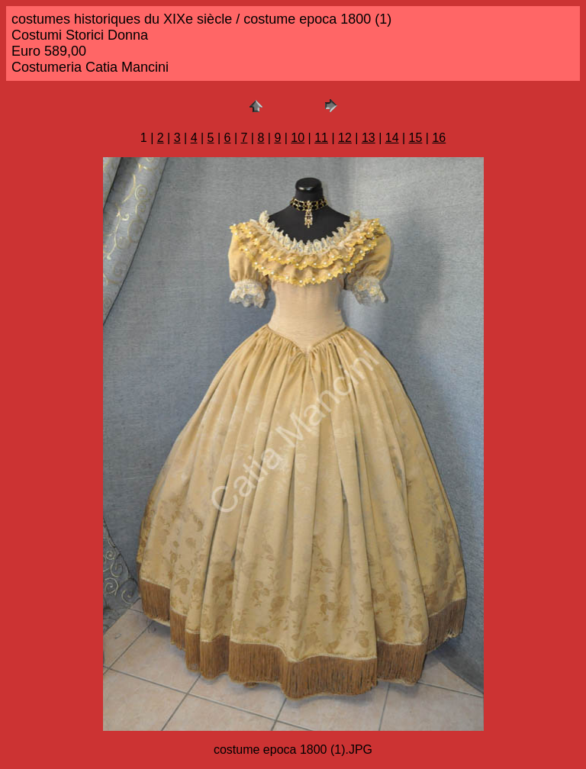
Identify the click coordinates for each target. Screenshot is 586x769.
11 (321, 137)
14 (392, 137)
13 (368, 137)
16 (439, 137)
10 (297, 137)
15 (416, 137)
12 (345, 137)
